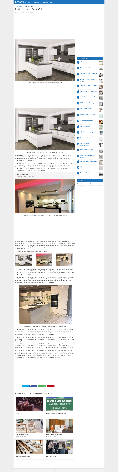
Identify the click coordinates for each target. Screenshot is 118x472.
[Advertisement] (45, 25)
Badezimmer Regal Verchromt (88, 138)
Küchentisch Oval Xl (85, 167)
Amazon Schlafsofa (85, 68)
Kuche (51, 2)
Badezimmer (36, 2)
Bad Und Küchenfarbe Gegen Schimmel (56, 410)
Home (29, 2)
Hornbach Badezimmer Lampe (88, 161)
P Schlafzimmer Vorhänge (87, 103)
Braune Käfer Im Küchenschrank (54, 431)
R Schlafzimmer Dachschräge (88, 97)
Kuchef (17, 410)
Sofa (78, 190)
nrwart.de (20, 1)
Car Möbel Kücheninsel (86, 120)
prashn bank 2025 (65, 469)
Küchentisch (80, 187)
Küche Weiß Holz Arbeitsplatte (88, 91)
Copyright (55, 466)
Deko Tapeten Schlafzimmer (87, 114)
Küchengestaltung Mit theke (23, 453)
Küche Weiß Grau (85, 126)
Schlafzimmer (44, 2)
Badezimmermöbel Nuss (86, 149)
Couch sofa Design (85, 173)
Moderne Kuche (21, 386)
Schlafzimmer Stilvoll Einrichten (89, 85)
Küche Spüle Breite (51, 453)
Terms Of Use (61, 466)
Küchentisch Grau (85, 62)
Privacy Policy (72, 466)
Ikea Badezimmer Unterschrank (89, 73)
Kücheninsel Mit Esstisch (22, 431)
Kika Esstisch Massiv (85, 108)
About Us (66, 466)
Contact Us (49, 466)
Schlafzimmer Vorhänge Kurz (88, 132)
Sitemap (44, 466)
